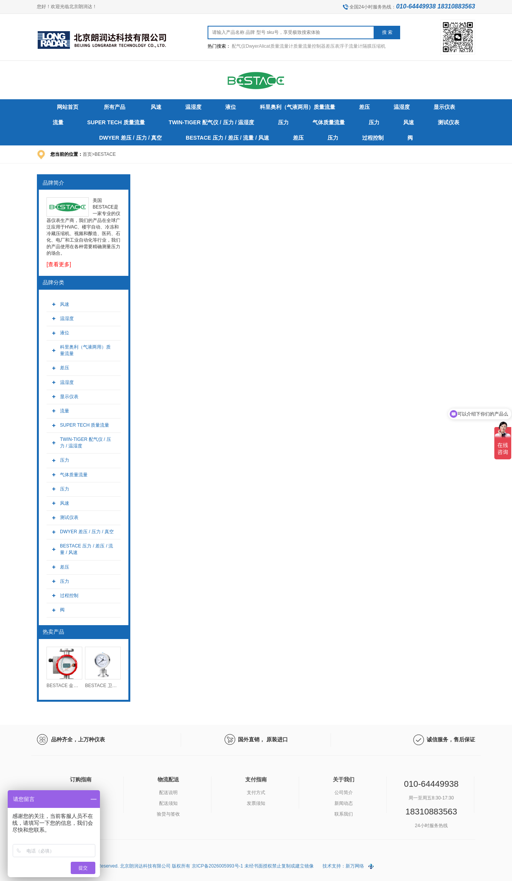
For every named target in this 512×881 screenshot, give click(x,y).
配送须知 (168, 803)
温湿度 (67, 318)
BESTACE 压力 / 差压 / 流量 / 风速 (86, 549)
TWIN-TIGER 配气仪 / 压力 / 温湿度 (85, 443)
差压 (64, 367)
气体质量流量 (74, 474)
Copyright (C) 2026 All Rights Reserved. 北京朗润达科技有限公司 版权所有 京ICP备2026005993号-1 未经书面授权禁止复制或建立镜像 (176, 866)
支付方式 (256, 792)
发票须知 (256, 803)
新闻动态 (343, 803)
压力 (64, 460)
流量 (64, 411)
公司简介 (343, 792)
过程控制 (69, 595)
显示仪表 (69, 396)
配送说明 (168, 792)
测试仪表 (69, 517)
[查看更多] (59, 264)
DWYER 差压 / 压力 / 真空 (87, 531)
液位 (64, 332)
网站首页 (67, 107)
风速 (64, 304)
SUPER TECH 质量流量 (84, 425)
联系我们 (343, 814)
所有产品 (114, 107)
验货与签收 (168, 814)
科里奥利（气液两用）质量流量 (85, 350)
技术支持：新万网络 (343, 866)
